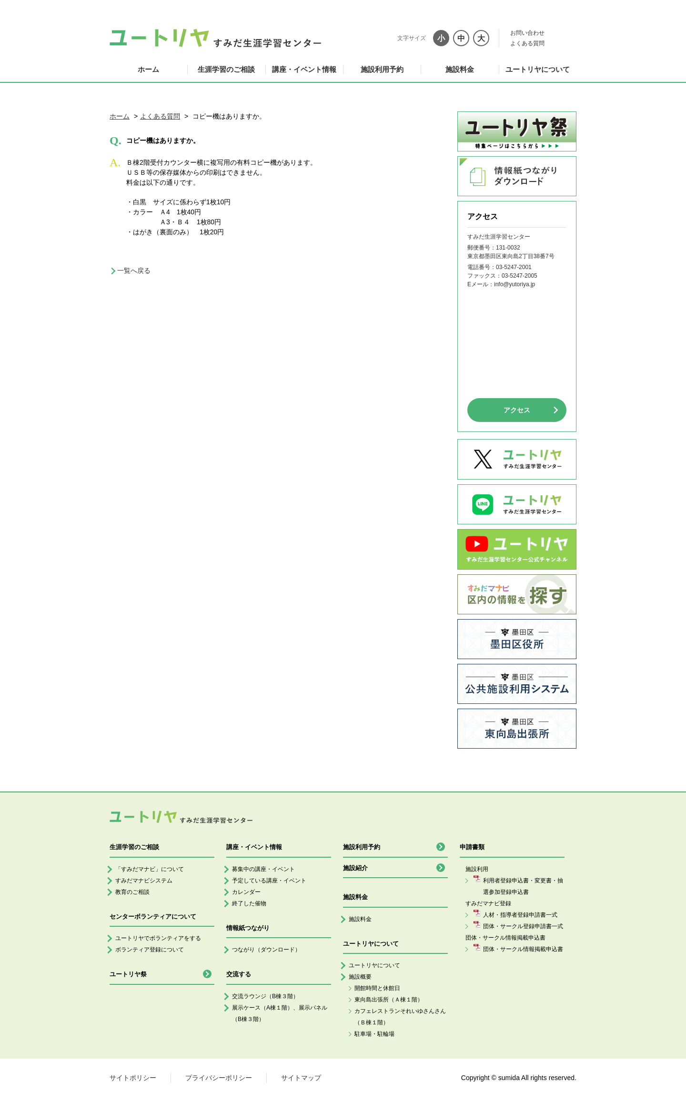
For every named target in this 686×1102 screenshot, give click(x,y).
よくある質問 (527, 43)
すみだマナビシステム (143, 880)
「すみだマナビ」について (149, 869)
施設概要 (360, 976)
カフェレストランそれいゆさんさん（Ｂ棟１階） (400, 1017)
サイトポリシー (133, 1078)
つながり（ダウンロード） (266, 949)
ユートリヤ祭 (128, 974)
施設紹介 (355, 868)
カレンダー (246, 892)
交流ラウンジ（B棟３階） (265, 996)
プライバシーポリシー (218, 1078)
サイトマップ (301, 1078)
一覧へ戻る (134, 270)
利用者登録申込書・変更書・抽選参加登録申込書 (523, 886)
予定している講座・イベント (269, 880)
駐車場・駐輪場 (374, 1034)
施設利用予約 (382, 69)
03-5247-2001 (514, 267)
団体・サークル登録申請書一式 (523, 926)
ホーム (148, 69)
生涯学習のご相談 (226, 69)
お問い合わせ (527, 33)
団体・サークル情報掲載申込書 (523, 949)
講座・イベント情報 (304, 69)
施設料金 (459, 69)
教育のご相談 (132, 892)
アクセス (517, 410)
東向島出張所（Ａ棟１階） (388, 999)
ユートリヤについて (537, 69)
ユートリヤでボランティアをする (158, 938)
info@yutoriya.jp (514, 284)
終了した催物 (249, 903)
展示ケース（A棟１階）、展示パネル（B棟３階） (279, 1013)
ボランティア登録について (149, 949)
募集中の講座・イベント (263, 869)
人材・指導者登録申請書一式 (520, 915)
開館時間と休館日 (377, 988)
